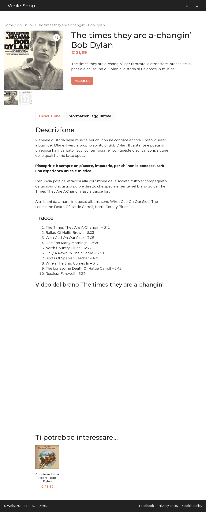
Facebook (146, 506)
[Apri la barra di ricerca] (187, 5)
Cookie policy (192, 506)
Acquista (82, 80)
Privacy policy (168, 506)
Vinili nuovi (25, 25)
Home (9, 25)
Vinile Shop (21, 6)
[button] (56, 37)
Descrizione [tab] (50, 116)
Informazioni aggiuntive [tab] (89, 116)
